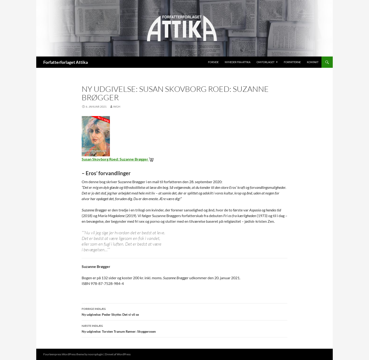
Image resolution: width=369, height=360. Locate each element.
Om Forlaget (265, 62)
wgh (116, 106)
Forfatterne (292, 62)
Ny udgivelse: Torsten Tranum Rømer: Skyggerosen (184, 328)
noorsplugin (95, 354)
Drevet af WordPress (118, 354)
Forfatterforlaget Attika (65, 62)
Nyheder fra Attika (237, 62)
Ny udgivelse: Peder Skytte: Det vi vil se (184, 311)
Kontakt (312, 62)
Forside (213, 62)
